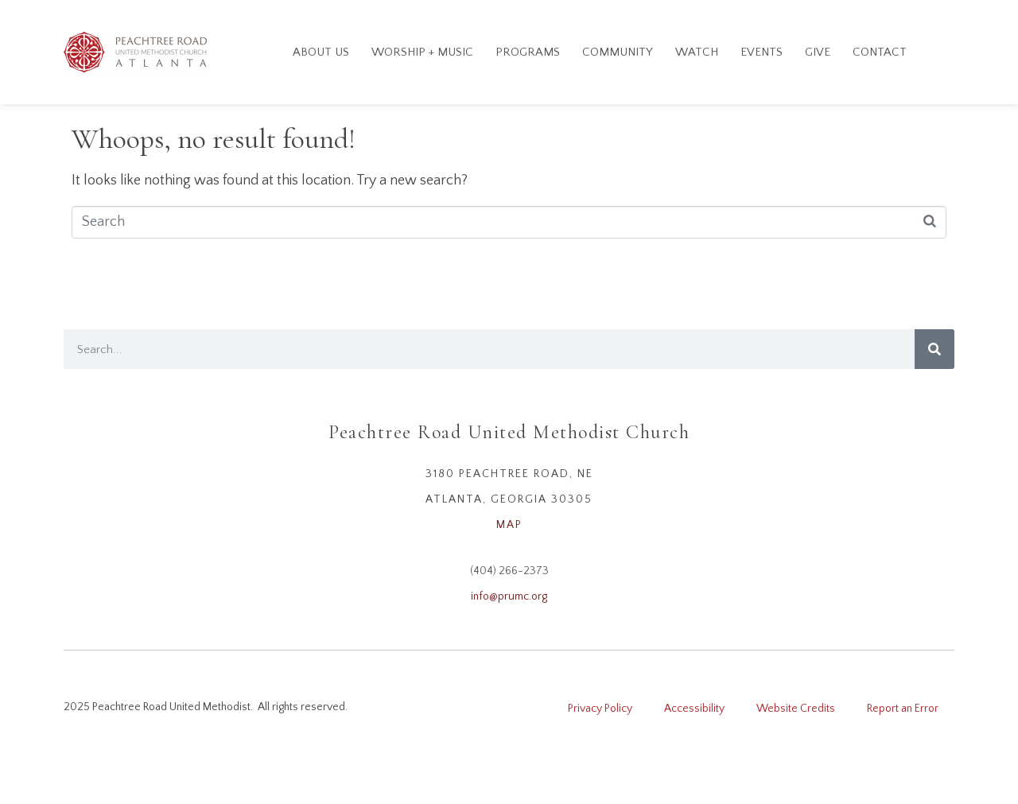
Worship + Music (422, 52)
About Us (321, 52)
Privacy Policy (600, 708)
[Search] (934, 349)
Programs (527, 52)
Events (761, 52)
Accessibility (694, 708)
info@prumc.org (509, 596)
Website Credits (795, 708)
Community (617, 52)
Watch (696, 52)
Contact (880, 52)
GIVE (817, 52)
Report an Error (902, 708)
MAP (509, 525)
